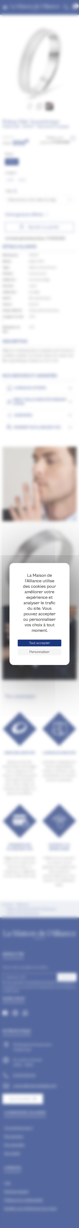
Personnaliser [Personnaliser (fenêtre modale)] (39, 652)
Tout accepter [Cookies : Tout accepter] (39, 643)
